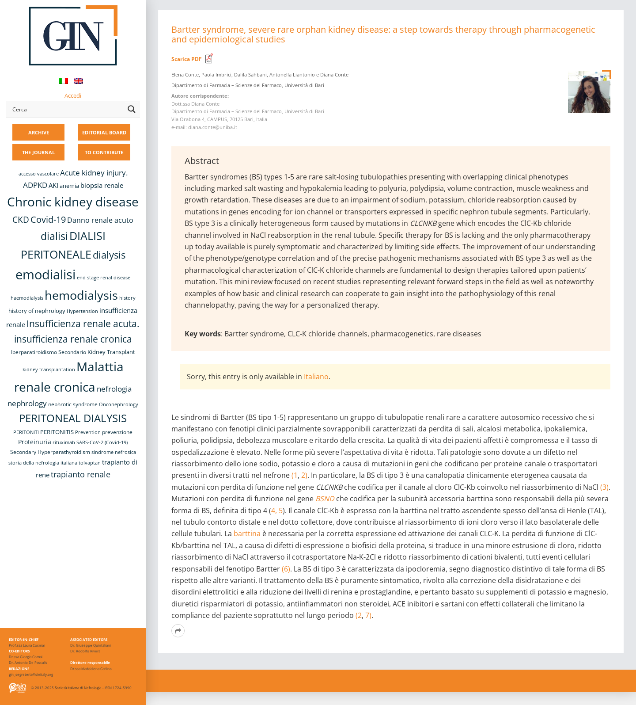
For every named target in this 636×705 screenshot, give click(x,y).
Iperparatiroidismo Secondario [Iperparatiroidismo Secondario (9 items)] (48, 351)
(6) (286, 569)
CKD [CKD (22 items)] (20, 219)
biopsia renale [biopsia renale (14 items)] (101, 185)
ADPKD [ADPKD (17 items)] (35, 185)
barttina (247, 533)
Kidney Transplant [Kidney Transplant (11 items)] (111, 352)
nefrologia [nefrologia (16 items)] (114, 389)
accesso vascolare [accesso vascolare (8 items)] (39, 174)
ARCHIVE (38, 132)
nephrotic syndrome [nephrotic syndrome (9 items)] (73, 404)
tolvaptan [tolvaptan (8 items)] (90, 463)
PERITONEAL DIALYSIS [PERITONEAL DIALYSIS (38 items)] (73, 418)
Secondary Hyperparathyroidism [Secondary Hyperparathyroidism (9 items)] (50, 451)
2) (303, 475)
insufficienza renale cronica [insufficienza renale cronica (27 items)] (73, 338)
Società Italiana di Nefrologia (78, 687)
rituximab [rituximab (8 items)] (64, 442)
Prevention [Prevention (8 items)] (88, 432)
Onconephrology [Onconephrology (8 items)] (118, 404)
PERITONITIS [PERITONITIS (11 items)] (57, 432)
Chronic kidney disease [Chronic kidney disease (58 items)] (73, 201)
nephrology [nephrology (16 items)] (27, 403)
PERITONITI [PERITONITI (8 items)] (26, 432)
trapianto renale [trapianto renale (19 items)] (80, 474)
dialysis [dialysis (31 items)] (109, 255)
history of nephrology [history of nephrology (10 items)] (36, 311)
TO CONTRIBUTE (104, 152)
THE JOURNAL (38, 152)
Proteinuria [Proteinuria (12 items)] (34, 442)
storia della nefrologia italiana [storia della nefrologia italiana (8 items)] (42, 463)
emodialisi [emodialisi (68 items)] (45, 274)
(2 (359, 615)
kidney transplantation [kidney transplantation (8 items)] (49, 369)
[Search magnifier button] (131, 109)
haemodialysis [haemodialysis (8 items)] (27, 298)
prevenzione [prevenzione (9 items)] (117, 431)
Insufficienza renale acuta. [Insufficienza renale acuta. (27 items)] (83, 323)
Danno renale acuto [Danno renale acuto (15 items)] (100, 220)
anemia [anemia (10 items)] (69, 186)
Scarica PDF (186, 59)
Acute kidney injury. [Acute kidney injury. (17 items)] (94, 173)
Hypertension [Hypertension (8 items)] (82, 311)
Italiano (316, 376)
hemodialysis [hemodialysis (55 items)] (81, 295)
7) (368, 615)
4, (274, 510)
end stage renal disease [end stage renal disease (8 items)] (103, 277)
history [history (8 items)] (127, 298)
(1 (295, 475)
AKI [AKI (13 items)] (53, 185)
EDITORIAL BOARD (104, 132)
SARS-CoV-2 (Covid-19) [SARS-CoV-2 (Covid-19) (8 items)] (102, 442)
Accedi (72, 95)
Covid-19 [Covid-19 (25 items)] (48, 219)
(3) (604, 487)
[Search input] (66, 109)
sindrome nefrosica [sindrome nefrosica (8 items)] (113, 452)
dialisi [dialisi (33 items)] (54, 236)
